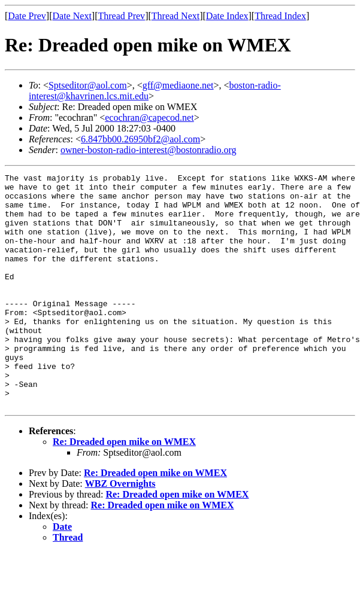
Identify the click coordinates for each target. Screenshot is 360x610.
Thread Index (280, 16)
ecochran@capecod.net (149, 117)
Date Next (72, 16)
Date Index (227, 16)
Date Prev (27, 16)
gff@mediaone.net (178, 85)
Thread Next (175, 16)
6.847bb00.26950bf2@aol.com (140, 139)
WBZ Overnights (120, 530)
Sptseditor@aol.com (88, 85)
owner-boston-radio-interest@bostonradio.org (148, 150)
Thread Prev (121, 16)
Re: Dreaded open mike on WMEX (124, 488)
